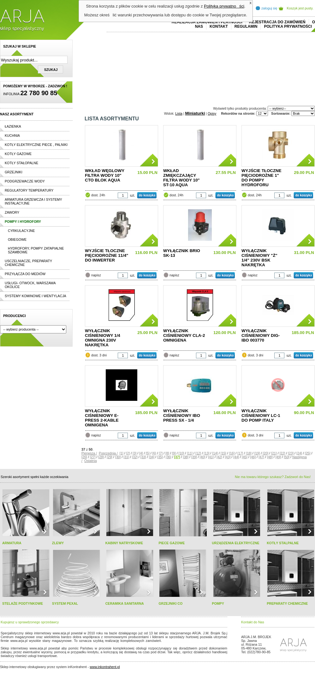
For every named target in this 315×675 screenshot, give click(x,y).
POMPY (218, 603)
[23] (291, 453)
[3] (134, 453)
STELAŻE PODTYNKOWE (22, 603)
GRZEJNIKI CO (170, 603)
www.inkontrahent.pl (105, 667)
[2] (128, 453)
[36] (168, 457)
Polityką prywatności (224, 6)
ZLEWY (58, 543)
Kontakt (219, 26)
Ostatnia (90, 461)
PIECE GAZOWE (171, 543)
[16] (232, 453)
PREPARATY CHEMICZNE (287, 603)
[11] (190, 453)
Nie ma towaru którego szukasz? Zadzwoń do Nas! (273, 477)
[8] (167, 453)
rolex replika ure (95, 656)
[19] (257, 453)
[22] (282, 453)
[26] (84, 457)
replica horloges (70, 656)
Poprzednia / (108, 453)
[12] (198, 453)
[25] (308, 453)
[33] (143, 457)
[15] (223, 453)
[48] (270, 457)
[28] (101, 457)
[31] (126, 457)
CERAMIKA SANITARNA (124, 603)
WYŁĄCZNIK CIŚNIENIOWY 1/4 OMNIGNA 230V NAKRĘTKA (102, 337)
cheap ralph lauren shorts (29, 644)
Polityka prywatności (288, 26)
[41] (211, 457)
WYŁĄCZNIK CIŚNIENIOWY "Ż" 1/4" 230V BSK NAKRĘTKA (259, 257)
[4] (141, 453)
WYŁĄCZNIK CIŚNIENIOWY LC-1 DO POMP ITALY (260, 415)
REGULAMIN (246, 26)
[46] (253, 457)
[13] (207, 453)
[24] (299, 453)
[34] (151, 457)
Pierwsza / (89, 453)
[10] (181, 453)
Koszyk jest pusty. (300, 8)
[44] (236, 457)
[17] (240, 453)
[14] (215, 453)
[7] (161, 453)
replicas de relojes (62, 644)
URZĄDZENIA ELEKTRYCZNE (235, 543)
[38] (185, 457)
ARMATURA (11, 543)
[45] (244, 457)
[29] (109, 457)
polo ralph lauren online (181, 641)
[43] (228, 457)
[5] (148, 453)
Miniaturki (195, 113)
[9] (174, 453)
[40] (202, 457)
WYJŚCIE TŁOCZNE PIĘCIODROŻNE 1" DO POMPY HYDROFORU (261, 177)
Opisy (212, 113)
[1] (121, 453)
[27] (93, 457)
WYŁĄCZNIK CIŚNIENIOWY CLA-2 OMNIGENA (184, 335)
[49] (278, 457)
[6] (154, 453)
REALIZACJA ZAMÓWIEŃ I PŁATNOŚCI (207, 22)
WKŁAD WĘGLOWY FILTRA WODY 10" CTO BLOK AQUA (104, 175)
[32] (135, 457)
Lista (178, 113)
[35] (160, 457)
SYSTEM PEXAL (65, 603)
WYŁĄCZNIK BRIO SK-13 (181, 253)
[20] (265, 453)
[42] (219, 457)
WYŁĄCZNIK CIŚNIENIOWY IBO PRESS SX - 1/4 (181, 415)
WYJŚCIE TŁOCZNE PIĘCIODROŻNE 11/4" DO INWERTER (106, 255)
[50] (286, 457)
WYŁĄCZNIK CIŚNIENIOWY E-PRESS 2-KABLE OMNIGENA (102, 417)
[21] (274, 453)
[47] (261, 457)
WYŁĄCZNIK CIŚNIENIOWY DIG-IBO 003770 (260, 335)
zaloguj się (269, 8)
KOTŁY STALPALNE (283, 543)
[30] (118, 457)
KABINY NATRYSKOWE (124, 543)
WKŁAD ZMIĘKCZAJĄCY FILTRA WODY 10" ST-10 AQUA (181, 177)
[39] (194, 457)
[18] (249, 453)
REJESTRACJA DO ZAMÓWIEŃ (277, 22)
